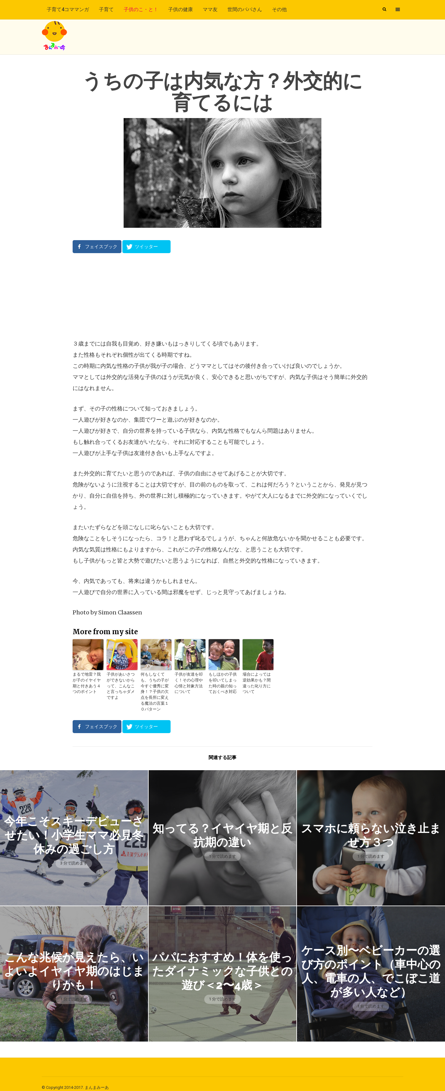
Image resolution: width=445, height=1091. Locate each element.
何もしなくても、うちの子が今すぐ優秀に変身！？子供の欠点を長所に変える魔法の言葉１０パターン (155, 688)
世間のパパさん (244, 9)
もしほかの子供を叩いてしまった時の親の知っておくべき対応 (223, 682)
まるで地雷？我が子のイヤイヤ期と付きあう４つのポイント (87, 682)
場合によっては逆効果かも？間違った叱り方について (257, 680)
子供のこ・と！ (141, 9)
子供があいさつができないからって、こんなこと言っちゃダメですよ (121, 682)
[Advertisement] (222, 295)
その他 (279, 9)
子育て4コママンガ (68, 9)
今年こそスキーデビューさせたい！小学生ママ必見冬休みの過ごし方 (74, 827)
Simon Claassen (120, 612)
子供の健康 (180, 9)
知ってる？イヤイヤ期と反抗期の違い (222, 827)
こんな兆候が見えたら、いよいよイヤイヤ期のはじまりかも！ (74, 963)
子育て (106, 9)
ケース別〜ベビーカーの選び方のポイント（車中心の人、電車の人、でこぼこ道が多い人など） (371, 963)
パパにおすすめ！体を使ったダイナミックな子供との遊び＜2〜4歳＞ (222, 963)
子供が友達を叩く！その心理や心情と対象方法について (189, 682)
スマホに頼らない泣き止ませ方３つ (371, 827)
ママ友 (210, 9)
